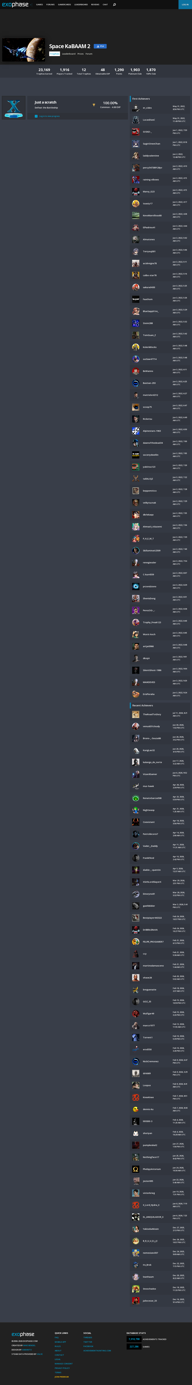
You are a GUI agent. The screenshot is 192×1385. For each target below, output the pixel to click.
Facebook (88, 1346)
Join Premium (62, 1376)
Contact (59, 1355)
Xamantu (27, 1349)
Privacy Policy (62, 1368)
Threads (87, 1337)
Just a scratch (45, 102)
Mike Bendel (29, 1345)
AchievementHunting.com (97, 1350)
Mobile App (60, 1342)
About (58, 1350)
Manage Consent (64, 1363)
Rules (58, 1346)
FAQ (56, 1337)
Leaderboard (81, 4)
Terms (58, 1372)
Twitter (87, 1342)
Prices (81, 53)
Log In (185, 4)
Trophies (54, 53)
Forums (50, 4)
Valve (40, 1354)
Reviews (95, 4)
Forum (89, 53)
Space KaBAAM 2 (69, 46)
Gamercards (64, 4)
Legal (58, 1359)
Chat (105, 4)
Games (39, 4)
